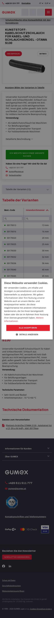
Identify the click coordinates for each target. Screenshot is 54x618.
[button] (27, 334)
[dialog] (27, 309)
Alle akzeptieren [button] (28, 328)
